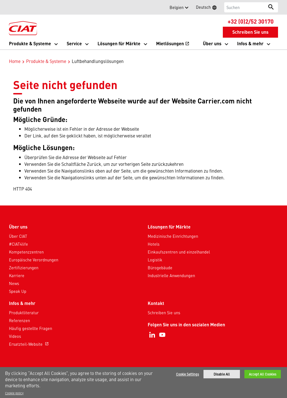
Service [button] (74, 43)
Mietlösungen (172, 44)
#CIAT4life (18, 238)
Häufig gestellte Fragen (30, 322)
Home (14, 55)
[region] (143, 382)
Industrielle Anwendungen (171, 269)
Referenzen (19, 314)
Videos (15, 330)
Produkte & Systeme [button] (30, 43)
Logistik (155, 254)
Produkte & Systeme (46, 55)
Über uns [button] (212, 43)
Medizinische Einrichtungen (173, 230)
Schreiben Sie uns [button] (250, 32)
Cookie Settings (187, 374)
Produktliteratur (24, 306)
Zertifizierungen (23, 261)
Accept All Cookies (262, 374)
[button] (12, 7)
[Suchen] (244, 7)
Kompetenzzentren (26, 246)
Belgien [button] (177, 7)
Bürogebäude (160, 261)
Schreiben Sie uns (164, 306)
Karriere (16, 269)
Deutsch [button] (208, 8)
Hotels (153, 238)
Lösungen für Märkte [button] (119, 43)
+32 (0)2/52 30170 (251, 21)
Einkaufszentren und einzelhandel (179, 246)
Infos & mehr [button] (250, 43)
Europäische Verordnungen (33, 254)
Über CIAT (18, 230)
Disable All (222, 374)
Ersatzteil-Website (29, 338)
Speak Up (17, 285)
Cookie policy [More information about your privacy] (14, 393)
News (14, 277)
